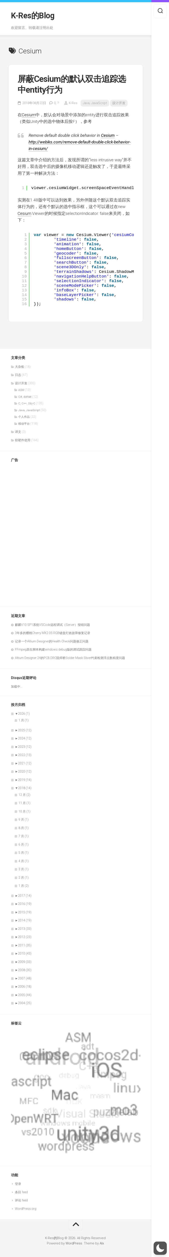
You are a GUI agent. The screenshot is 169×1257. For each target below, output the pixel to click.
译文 (18, 431)
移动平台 (24, 423)
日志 (18, 375)
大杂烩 (19, 366)
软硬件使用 (22, 440)
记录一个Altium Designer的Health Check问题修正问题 (51, 641)
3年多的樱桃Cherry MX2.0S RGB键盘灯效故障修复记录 (52, 633)
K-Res (73, 103)
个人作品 (24, 416)
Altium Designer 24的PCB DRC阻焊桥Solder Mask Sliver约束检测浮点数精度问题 (70, 658)
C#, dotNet (24, 396)
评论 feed (21, 1200)
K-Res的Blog (32, 15)
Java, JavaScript (95, 103)
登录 (18, 1184)
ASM (21, 390)
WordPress (74, 1243)
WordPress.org (25, 1208)
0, (56, 103)
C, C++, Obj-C (26, 403)
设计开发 (118, 103)
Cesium (28, 114)
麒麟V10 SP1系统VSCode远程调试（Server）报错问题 (52, 625)
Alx (102, 1243)
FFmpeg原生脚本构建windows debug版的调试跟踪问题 (53, 649)
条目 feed (21, 1192)
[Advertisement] (28, 532)
